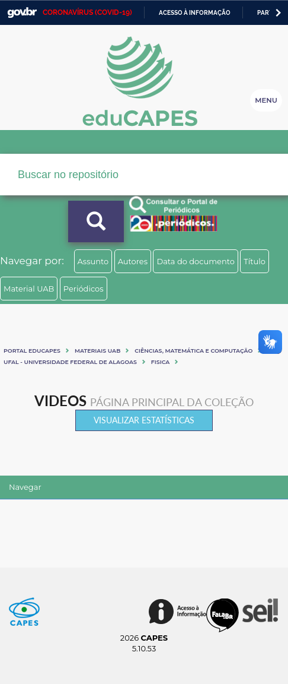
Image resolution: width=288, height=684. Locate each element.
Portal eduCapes (32, 350)
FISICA (160, 362)
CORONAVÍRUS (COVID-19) (87, 12)
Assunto (93, 261)
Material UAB (29, 288)
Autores (133, 261)
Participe (272, 13)
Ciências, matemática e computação (193, 350)
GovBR (22, 12)
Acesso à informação (195, 13)
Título (254, 261)
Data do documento (195, 261)
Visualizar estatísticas (144, 420)
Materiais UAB (97, 350)
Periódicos (83, 288)
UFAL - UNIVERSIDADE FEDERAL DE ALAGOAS (70, 362)
